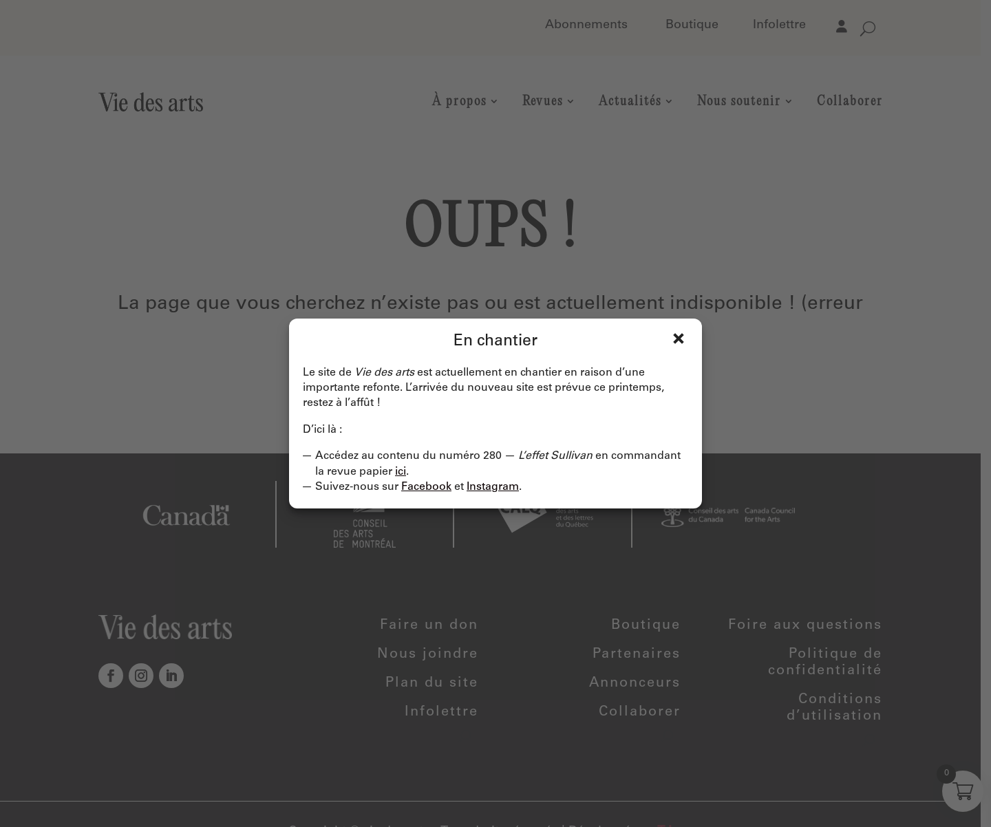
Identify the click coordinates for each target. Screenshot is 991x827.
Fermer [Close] (678, 338)
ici (400, 471)
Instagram (493, 487)
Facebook (426, 487)
